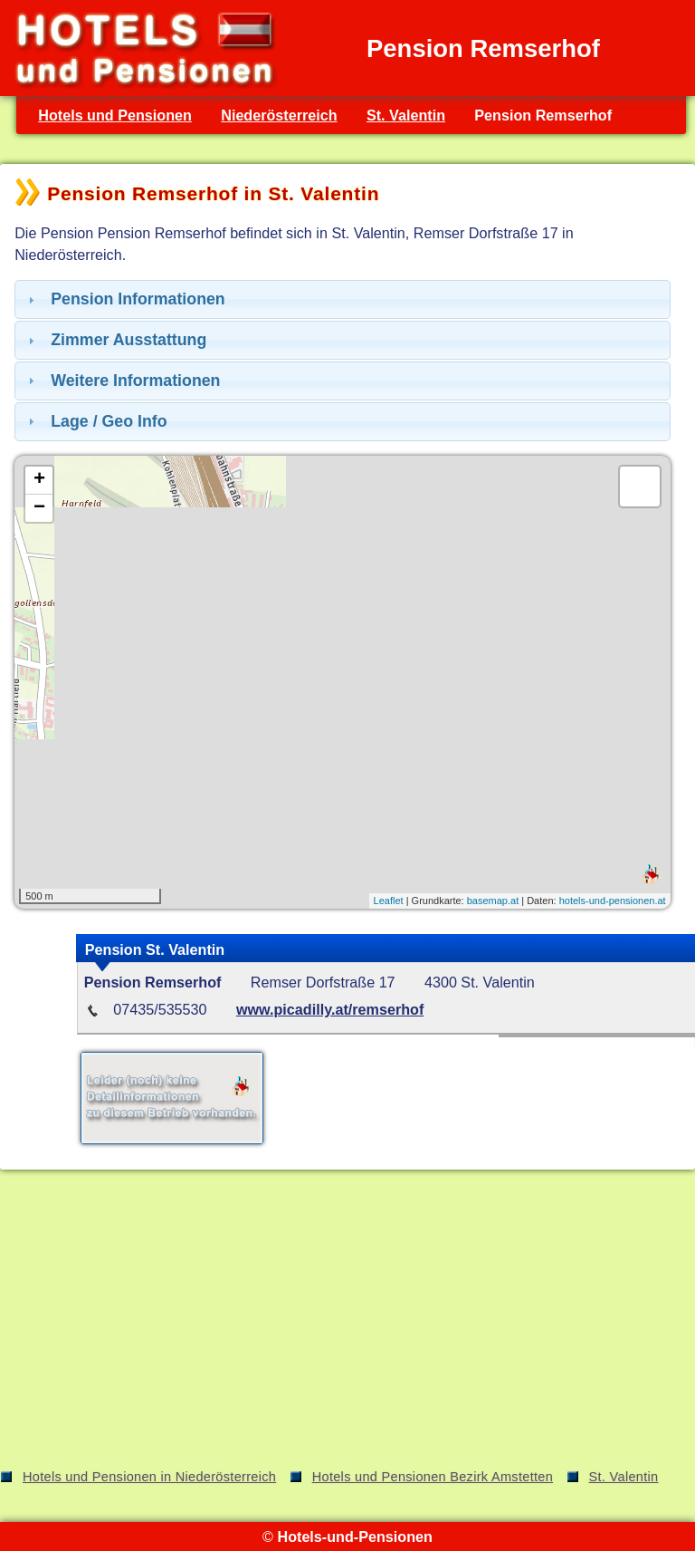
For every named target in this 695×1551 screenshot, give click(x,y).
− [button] (39, 508)
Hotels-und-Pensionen (354, 1536)
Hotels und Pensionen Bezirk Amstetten (432, 1476)
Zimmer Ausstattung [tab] (115, 340)
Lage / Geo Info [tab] (95, 421)
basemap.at (493, 900)
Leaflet (389, 900)
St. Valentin (406, 115)
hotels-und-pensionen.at (612, 900)
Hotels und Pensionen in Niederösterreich (149, 1476)
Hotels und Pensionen (115, 115)
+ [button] (39, 480)
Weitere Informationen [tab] (122, 380)
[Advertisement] (347, 1323)
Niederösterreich (279, 115)
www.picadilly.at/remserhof (330, 1009)
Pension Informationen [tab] (124, 299)
